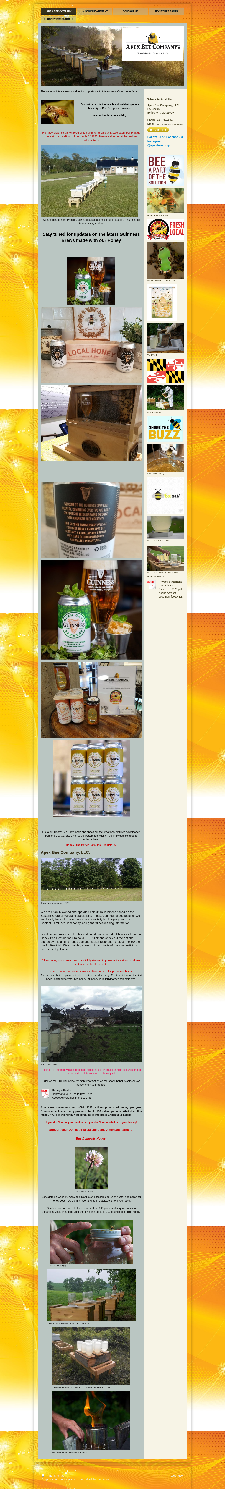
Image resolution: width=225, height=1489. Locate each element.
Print (47, 1475)
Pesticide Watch (60, 945)
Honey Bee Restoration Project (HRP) (66, 938)
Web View (177, 1475)
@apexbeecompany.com (173, 124)
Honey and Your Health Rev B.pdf (72, 1094)
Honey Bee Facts (64, 832)
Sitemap (59, 1475)
